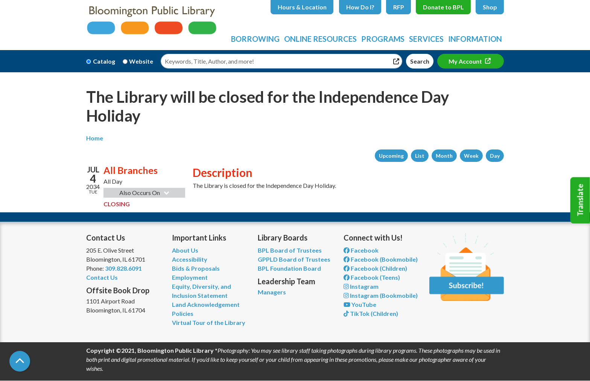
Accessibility (189, 259)
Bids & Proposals (196, 268)
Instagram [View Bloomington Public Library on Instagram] (361, 286)
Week (471, 155)
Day (495, 155)
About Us (185, 250)
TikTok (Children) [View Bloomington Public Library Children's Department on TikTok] (371, 313)
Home (94, 138)
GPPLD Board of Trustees (294, 259)
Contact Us (102, 277)
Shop (490, 7)
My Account (466, 61)
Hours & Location (302, 7)
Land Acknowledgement (206, 304)
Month (444, 155)
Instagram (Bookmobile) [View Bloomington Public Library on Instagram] (381, 295)
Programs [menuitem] (382, 38)
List (419, 155)
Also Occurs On (145, 192)
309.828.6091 (123, 268)
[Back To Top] (19, 361)
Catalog (104, 61)
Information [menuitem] (475, 38)
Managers (272, 292)
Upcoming (391, 155)
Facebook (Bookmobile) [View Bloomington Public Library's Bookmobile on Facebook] (381, 259)
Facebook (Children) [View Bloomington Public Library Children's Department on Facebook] (375, 268)
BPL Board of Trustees (290, 250)
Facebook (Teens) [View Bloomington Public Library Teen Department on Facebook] (372, 277)
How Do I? (360, 7)
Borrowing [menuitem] (255, 38)
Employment (190, 277)
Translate (580, 200)
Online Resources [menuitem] (320, 38)
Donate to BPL (443, 7)
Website (141, 61)
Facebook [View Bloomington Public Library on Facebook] (361, 250)
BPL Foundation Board (289, 268)
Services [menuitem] (426, 38)
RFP (398, 7)
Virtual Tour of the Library (208, 322)
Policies (182, 313)
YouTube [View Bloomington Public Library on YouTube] (360, 304)
